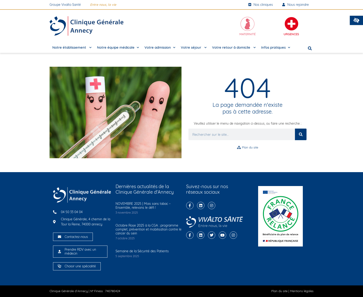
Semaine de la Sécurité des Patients (142, 251)
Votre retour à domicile (234, 47)
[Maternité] (247, 24)
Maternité (247, 34)
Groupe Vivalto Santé (65, 5)
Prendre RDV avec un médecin (80, 251)
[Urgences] (291, 24)
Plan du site (279, 291)
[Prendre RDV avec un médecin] (59, 251)
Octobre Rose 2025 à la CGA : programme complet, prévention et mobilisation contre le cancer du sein (149, 229)
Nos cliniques (260, 5)
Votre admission (159, 47)
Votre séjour (194, 47)
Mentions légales (301, 291)
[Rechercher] (301, 134)
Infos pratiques (275, 47)
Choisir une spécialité (80, 266)
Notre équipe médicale (118, 47)
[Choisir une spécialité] (59, 266)
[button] (356, 20)
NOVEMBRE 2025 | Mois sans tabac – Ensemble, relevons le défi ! (143, 206)
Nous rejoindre (295, 5)
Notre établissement (71, 47)
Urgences (291, 34)
